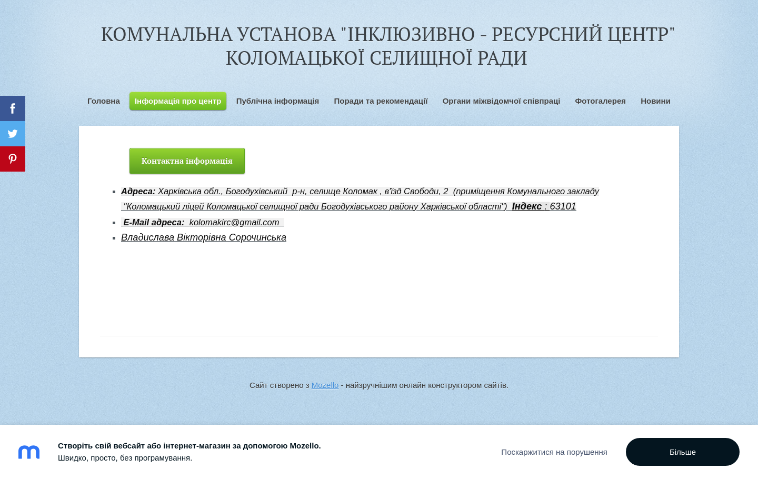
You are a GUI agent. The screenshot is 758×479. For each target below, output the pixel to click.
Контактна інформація (187, 160)
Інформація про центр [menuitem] (178, 100)
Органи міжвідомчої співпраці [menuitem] (502, 100)
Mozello (325, 385)
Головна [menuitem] (103, 100)
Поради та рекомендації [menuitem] (380, 100)
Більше (683, 451)
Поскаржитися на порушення (554, 451)
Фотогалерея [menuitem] (600, 100)
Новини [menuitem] (656, 100)
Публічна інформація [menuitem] (278, 100)
